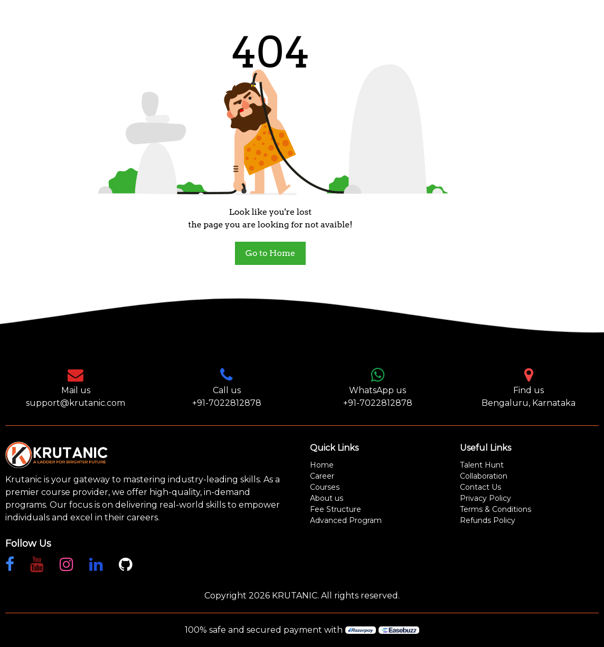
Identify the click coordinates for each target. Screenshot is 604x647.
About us (326, 498)
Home (322, 465)
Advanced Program (346, 520)
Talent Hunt (482, 465)
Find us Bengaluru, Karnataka (528, 387)
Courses (324, 487)
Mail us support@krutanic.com (75, 387)
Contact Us (480, 487)
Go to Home (270, 253)
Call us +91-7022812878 (226, 387)
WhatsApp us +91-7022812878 (377, 387)
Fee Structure (335, 509)
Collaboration (483, 476)
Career (322, 476)
